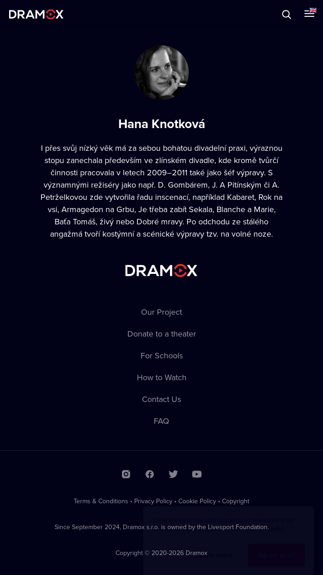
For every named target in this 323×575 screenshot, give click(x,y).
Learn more (214, 546)
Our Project (161, 311)
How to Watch (162, 377)
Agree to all (276, 546)
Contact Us (161, 399)
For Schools (162, 355)
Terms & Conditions (101, 501)
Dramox (36, 14)
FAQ (161, 420)
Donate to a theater (161, 333)
